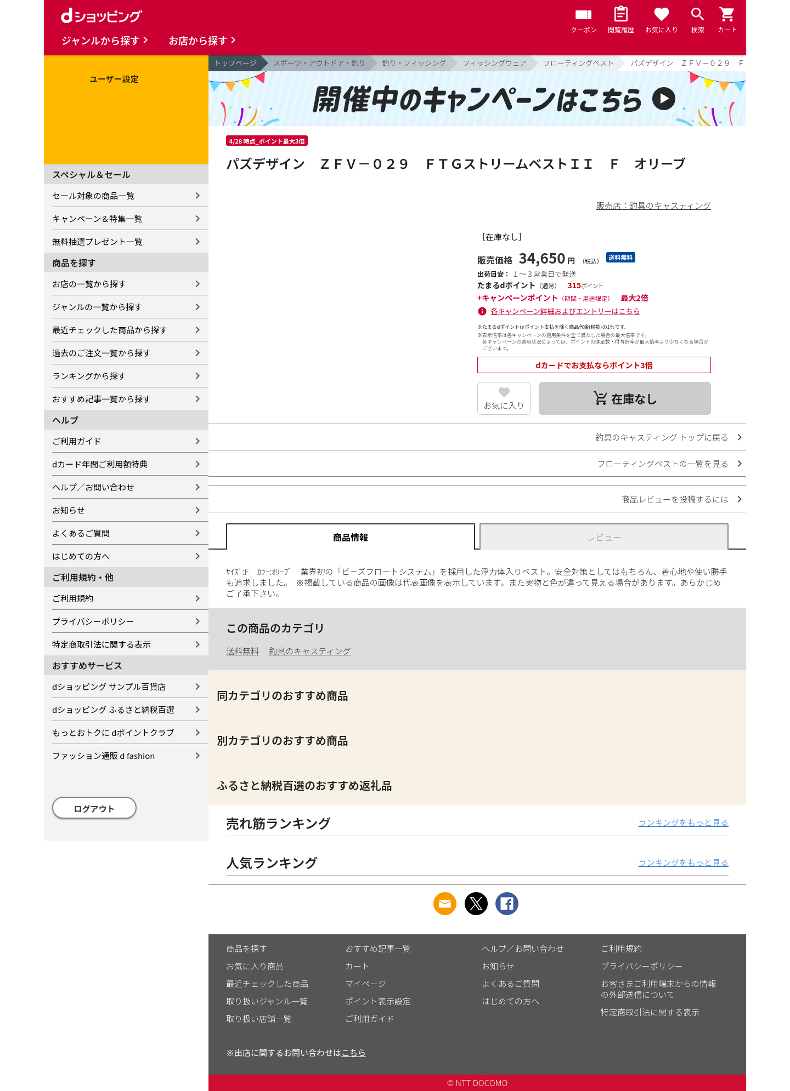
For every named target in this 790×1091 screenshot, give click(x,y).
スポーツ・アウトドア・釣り (319, 63)
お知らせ (68, 510)
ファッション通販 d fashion (103, 755)
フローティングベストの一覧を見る (663, 463)
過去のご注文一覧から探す (101, 352)
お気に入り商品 (255, 966)
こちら (353, 1052)
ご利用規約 (72, 598)
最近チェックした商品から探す (109, 329)
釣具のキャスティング (310, 650)
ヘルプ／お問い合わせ (93, 487)
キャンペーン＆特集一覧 (97, 218)
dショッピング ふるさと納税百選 (113, 709)
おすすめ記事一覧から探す (101, 398)
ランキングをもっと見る (683, 822)
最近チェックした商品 (267, 983)
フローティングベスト (578, 63)
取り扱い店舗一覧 (259, 1018)
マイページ (365, 983)
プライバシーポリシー (93, 621)
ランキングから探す (89, 375)
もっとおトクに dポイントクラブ (113, 732)
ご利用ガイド (76, 441)
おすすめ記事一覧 (378, 948)
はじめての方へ (81, 556)
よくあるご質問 (81, 533)
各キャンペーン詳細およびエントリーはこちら (565, 311)
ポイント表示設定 (378, 1001)
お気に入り (503, 405)
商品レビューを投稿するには (675, 499)
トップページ (235, 63)
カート (357, 966)
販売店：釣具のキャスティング (653, 205)
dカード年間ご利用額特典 (100, 464)
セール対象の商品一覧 (93, 195)
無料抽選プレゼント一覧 (97, 241)
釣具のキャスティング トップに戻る (662, 437)
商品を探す (246, 948)
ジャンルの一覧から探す (97, 306)
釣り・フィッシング (414, 63)
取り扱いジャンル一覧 (267, 1001)
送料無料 (242, 650)
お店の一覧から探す (89, 283)
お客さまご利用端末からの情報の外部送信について (658, 989)
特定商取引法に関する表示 (101, 644)
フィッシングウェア (494, 63)
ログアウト (94, 808)
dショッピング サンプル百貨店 (109, 686)
